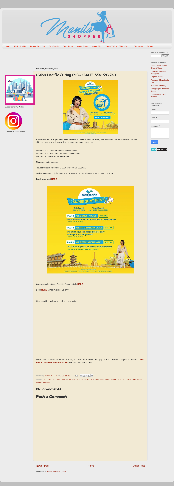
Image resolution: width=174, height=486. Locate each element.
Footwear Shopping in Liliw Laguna (160, 81)
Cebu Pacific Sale (129, 379)
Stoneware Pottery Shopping (158, 72)
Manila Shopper (51, 375)
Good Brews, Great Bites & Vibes (159, 67)
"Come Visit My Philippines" (117, 46)
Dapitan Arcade (157, 77)
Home (7, 46)
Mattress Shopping (158, 85)
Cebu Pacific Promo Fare (110, 379)
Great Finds (68, 46)
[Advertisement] (85, 57)
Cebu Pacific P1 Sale (51, 379)
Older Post (139, 465)
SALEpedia (54, 46)
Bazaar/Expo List (37, 46)
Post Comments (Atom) (56, 471)
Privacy (150, 46)
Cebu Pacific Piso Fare (70, 379)
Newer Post (42, 465)
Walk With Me (20, 46)
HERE (54, 179)
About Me (96, 46)
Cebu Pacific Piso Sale (89, 379)
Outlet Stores (82, 46)
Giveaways (138, 46)
